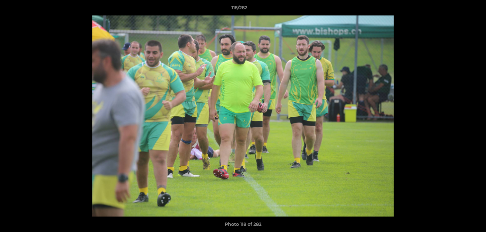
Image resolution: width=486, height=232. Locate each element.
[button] (459, 9)
